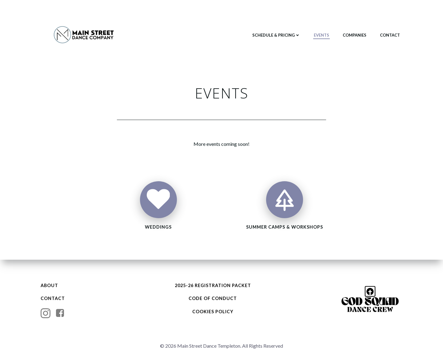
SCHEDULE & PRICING (276, 35)
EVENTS (321, 35)
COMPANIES (354, 35)
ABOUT (50, 285)
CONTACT (390, 35)
